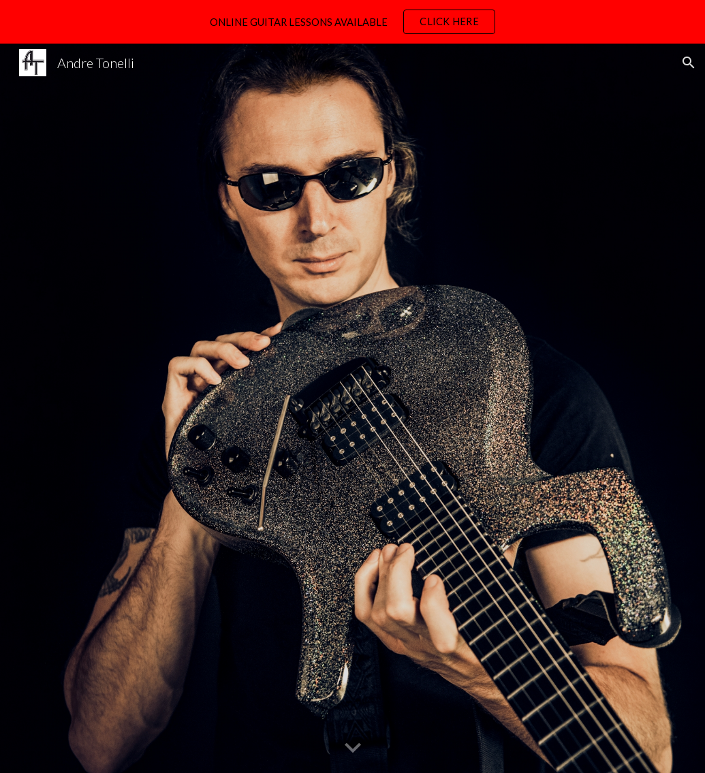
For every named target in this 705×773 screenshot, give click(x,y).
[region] (352, 22)
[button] (688, 62)
